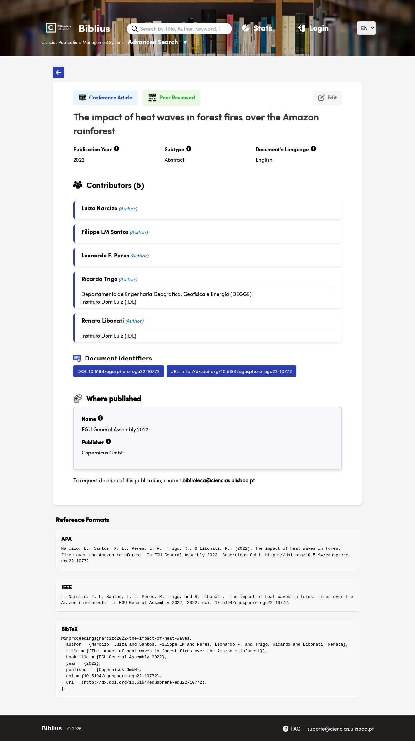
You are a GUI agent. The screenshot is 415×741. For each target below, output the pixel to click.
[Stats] (257, 28)
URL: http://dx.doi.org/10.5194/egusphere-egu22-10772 (231, 371)
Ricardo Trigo (99, 279)
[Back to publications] (58, 72)
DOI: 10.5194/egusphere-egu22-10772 (118, 371)
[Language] (366, 28)
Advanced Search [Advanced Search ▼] (158, 41)
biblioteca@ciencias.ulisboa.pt (218, 480)
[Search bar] (185, 28)
